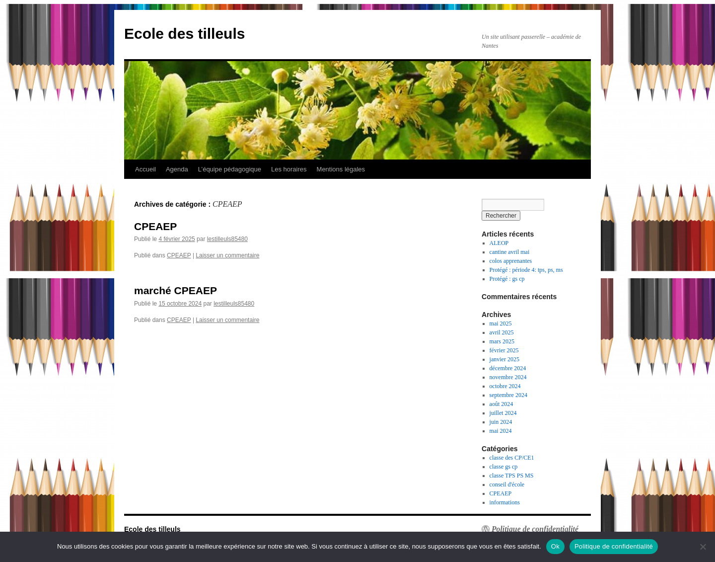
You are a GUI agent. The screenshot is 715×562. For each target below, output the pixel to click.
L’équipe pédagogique (229, 169)
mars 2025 (502, 341)
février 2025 (504, 350)
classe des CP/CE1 (512, 457)
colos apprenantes (511, 260)
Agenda (177, 169)
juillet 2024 (503, 412)
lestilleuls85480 (227, 239)
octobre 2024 (505, 386)
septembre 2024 (508, 395)
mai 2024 (501, 430)
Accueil (145, 169)
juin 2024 (501, 421)
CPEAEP (155, 226)
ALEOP (499, 243)
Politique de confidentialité (535, 529)
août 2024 (501, 404)
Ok (555, 546)
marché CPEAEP (175, 290)
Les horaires (289, 169)
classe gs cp (504, 466)
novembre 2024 (508, 377)
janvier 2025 (504, 359)
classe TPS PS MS (512, 475)
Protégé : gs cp (507, 278)
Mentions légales (341, 169)
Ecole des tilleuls (184, 33)
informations (505, 502)
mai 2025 (501, 323)
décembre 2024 (508, 368)
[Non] (703, 547)
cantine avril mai (510, 251)
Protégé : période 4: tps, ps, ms (526, 269)
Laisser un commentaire (227, 255)
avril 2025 (502, 332)
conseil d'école (507, 484)
